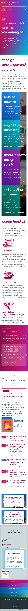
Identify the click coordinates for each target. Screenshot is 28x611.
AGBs (14, 599)
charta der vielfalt (20, 603)
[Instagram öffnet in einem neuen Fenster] (12, 533)
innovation (14, 585)
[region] (14, 355)
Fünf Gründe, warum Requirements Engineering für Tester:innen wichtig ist (18, 472)
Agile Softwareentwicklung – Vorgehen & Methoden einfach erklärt (18, 482)
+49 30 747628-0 (7, 544)
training (14, 592)
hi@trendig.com (15, 2)
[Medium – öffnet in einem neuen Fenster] (19, 533)
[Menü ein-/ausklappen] (25, 9)
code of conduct (10, 603)
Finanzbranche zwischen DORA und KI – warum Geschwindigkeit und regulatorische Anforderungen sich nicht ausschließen (17, 449)
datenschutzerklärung (21, 599)
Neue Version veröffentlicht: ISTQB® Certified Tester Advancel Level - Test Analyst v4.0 (18, 462)
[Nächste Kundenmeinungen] (26, 355)
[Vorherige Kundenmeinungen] (1, 355)
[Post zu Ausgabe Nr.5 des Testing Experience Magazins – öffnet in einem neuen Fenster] (14, 424)
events (14, 596)
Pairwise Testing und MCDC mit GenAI (18, 437)
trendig (14, 581)
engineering (14, 589)
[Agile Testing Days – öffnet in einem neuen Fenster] (14, 200)
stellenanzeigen (7, 599)
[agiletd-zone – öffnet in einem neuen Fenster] (10, 393)
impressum (15, 606)
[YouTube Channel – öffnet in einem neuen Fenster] (15, 533)
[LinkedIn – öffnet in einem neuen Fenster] (9, 533)
